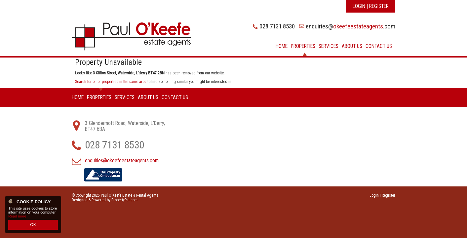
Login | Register (371, 6)
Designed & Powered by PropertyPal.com (104, 200)
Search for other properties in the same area (110, 81)
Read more (17, 217)
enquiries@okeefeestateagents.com (122, 161)
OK (33, 225)
